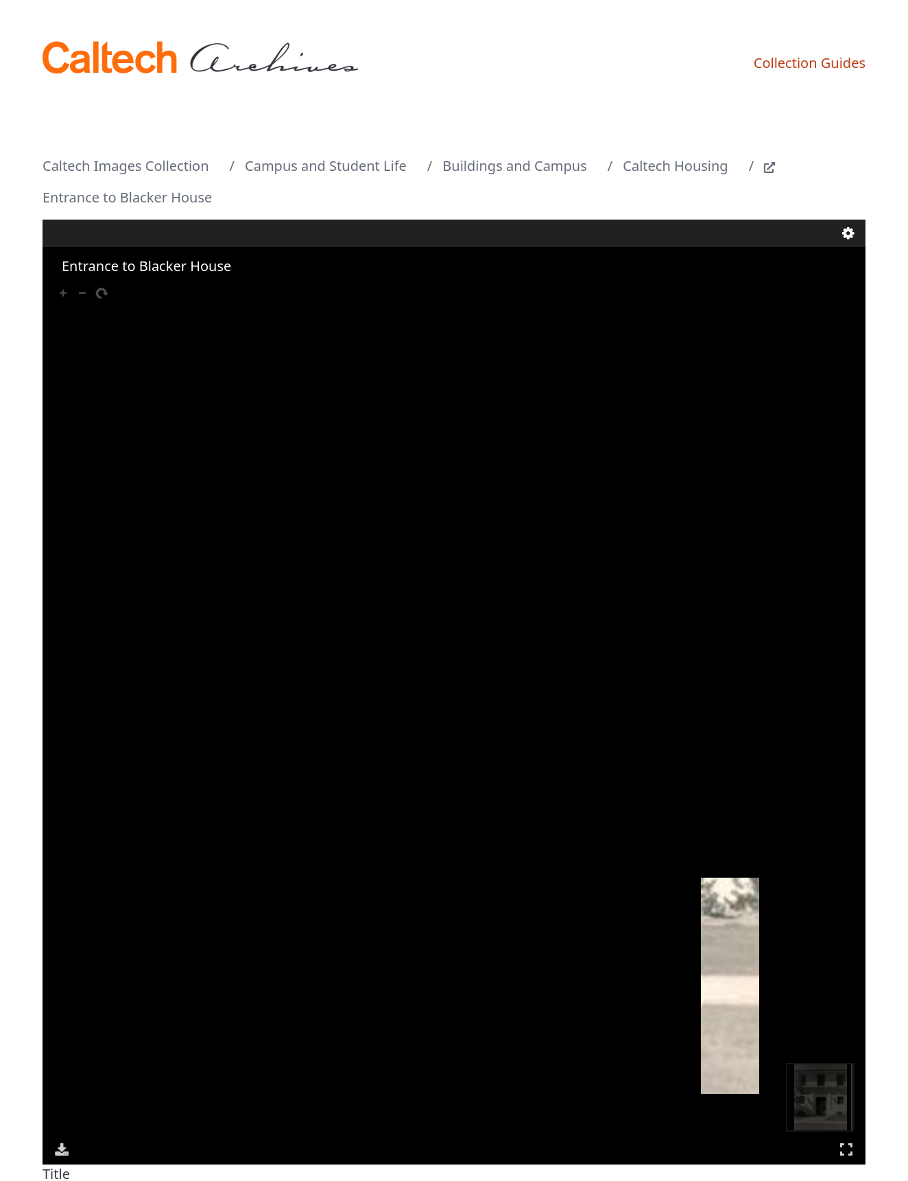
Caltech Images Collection (126, 165)
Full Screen (846, 1149)
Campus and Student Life (326, 165)
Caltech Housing (675, 165)
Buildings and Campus (514, 165)
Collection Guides (809, 63)
